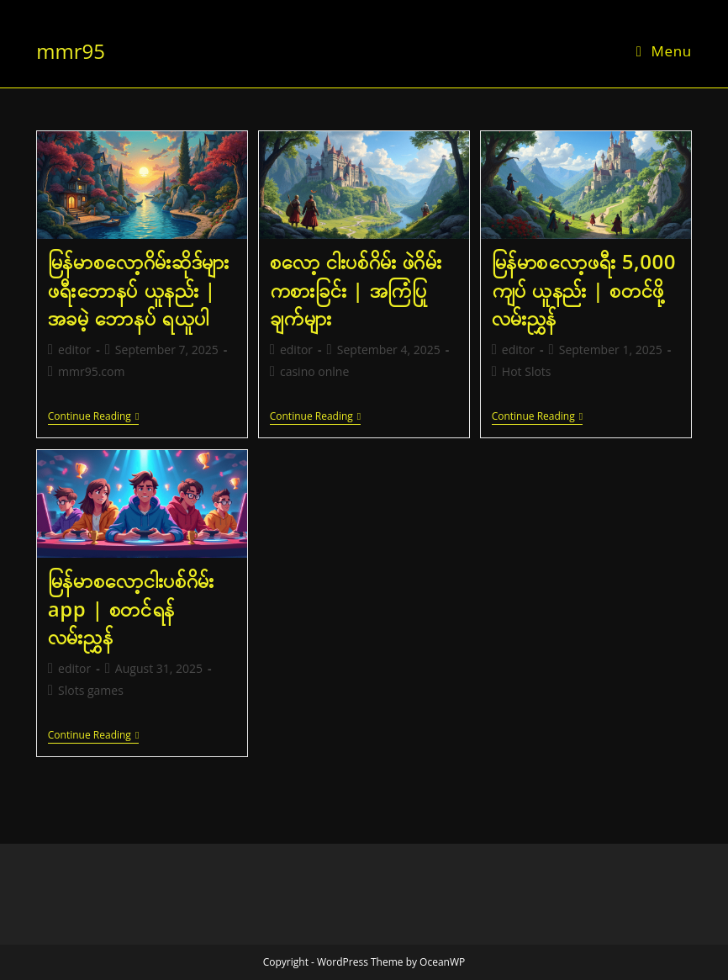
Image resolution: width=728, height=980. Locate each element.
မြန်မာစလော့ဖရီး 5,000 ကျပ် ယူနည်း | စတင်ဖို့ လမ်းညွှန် (584, 289)
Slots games (91, 690)
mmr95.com (91, 371)
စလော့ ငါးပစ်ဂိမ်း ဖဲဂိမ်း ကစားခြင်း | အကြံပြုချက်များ (356, 289)
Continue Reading (93, 418)
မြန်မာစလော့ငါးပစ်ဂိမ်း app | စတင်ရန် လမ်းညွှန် (131, 608)
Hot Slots (526, 371)
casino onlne (314, 371)
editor (74, 350)
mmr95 (70, 51)
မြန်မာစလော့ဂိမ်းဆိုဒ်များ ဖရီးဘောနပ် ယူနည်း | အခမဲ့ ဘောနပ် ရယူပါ (138, 289)
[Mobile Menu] (664, 51)
